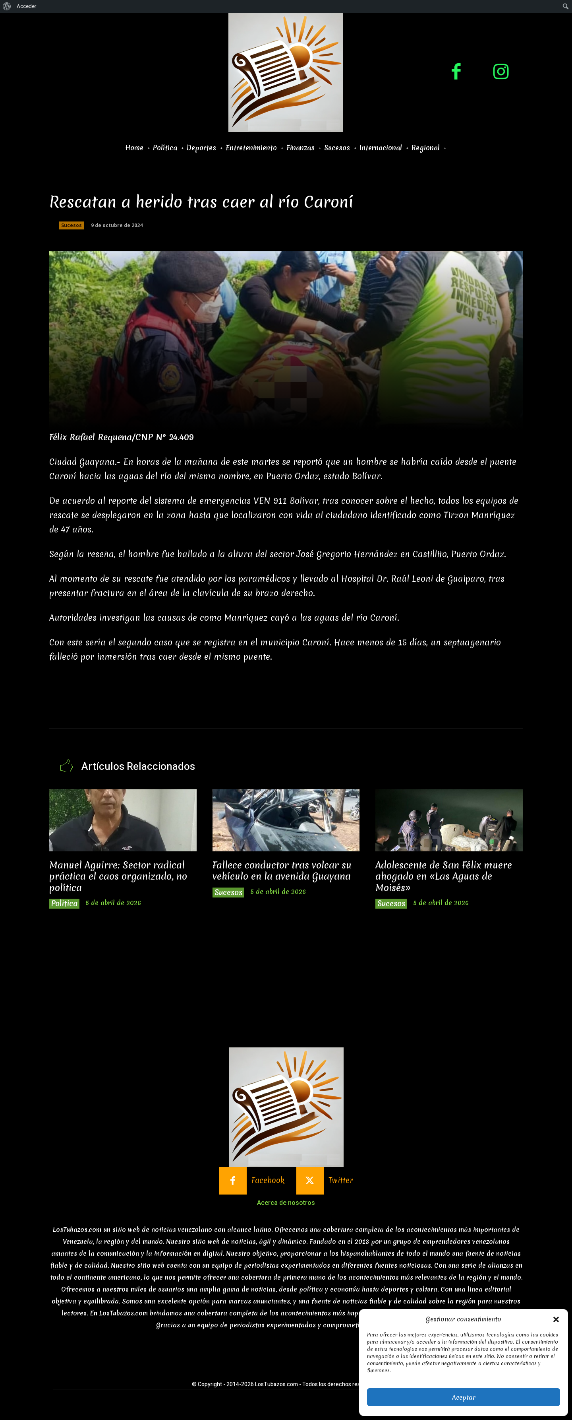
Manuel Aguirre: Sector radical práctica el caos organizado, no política (118, 876)
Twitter (341, 1180)
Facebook (267, 1180)
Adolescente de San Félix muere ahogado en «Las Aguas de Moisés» (443, 876)
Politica (64, 904)
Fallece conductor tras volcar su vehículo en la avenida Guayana (282, 871)
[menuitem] (7, 6)
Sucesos (71, 225)
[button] (556, 1319)
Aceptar (463, 1397)
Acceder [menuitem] (26, 6)
